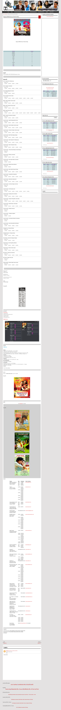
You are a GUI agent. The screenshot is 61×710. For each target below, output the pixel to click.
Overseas (22, 694)
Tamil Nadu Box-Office (22, 684)
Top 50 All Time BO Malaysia (50, 157)
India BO (31, 684)
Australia (16, 699)
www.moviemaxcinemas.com (29, 514)
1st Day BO (28, 684)
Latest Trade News (14, 684)
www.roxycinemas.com (28, 601)
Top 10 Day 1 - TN (27, 694)
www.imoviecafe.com (28, 530)
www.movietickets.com (28, 554)
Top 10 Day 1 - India (33, 694)
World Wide (10, 694)
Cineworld (20, 403)
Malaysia (13, 699)
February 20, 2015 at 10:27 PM (13, 650)
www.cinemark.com (28, 502)
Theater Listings (8, 689)
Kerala (17, 694)
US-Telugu (31, 699)
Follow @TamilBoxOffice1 (50, 16)
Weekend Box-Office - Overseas (17, 689)
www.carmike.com (28, 549)
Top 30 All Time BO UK (50, 171)
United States (20, 699)
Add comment (6, 654)
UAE (23, 699)
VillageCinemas (5, 319)
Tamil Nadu (13, 694)
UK (11, 699)
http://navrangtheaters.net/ (29, 510)
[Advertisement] (23, 46)
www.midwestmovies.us (28, 596)
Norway (28, 699)
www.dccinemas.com (28, 614)
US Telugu (26, 707)
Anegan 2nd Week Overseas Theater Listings (11, 16)
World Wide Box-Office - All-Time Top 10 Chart (31, 689)
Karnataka (19, 694)
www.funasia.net (27, 606)
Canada (26, 699)
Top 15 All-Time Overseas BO (50, 87)
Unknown (7, 650)
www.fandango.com (28, 482)
